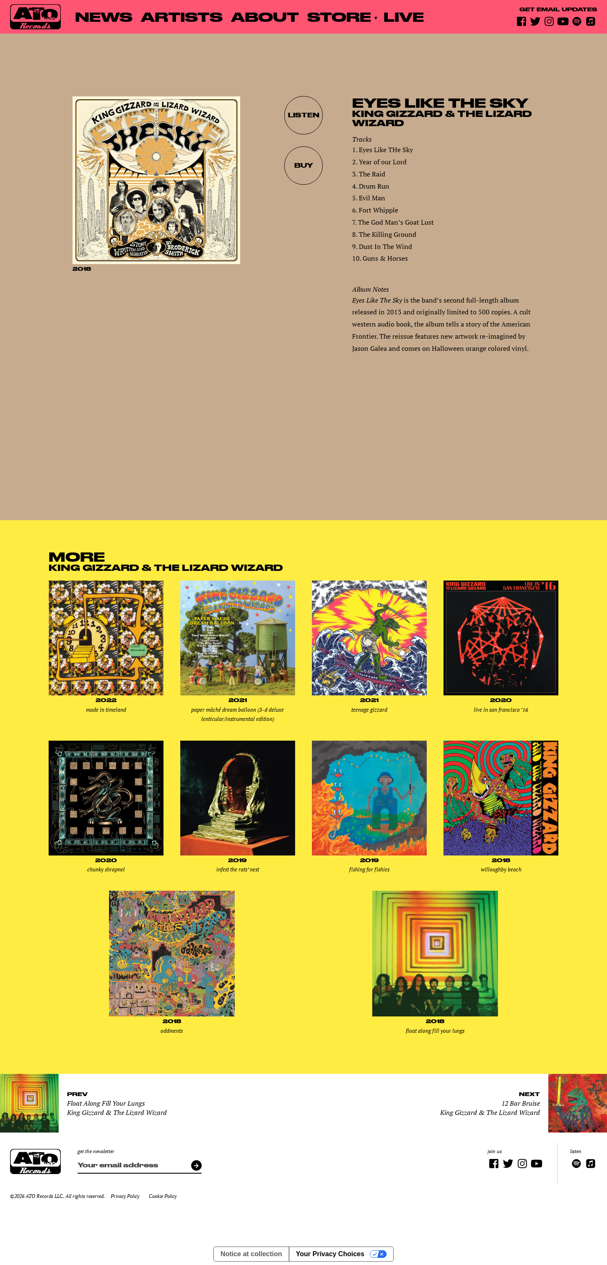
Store (339, 16)
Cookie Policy (162, 1196)
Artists (182, 16)
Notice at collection (251, 1253)
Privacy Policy (125, 1196)
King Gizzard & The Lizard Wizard (442, 118)
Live (404, 16)
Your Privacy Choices (330, 1253)
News (103, 16)
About (265, 16)
